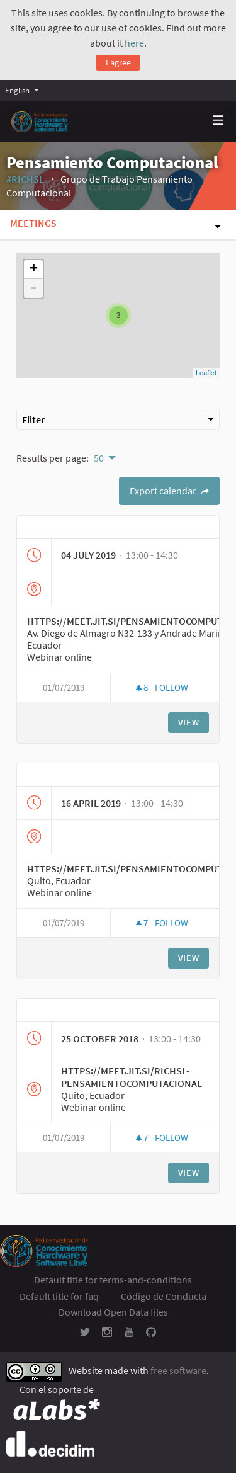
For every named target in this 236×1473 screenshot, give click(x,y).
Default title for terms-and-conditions (113, 1279)
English (17, 90)
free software (178, 1370)
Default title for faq (59, 1296)
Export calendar (169, 490)
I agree (118, 62)
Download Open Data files (113, 1311)
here (134, 43)
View (188, 722)
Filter (118, 419)
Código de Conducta (163, 1296)
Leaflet (206, 373)
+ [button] (34, 269)
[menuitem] (25, 90)
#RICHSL (25, 179)
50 (99, 458)
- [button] (33, 288)
